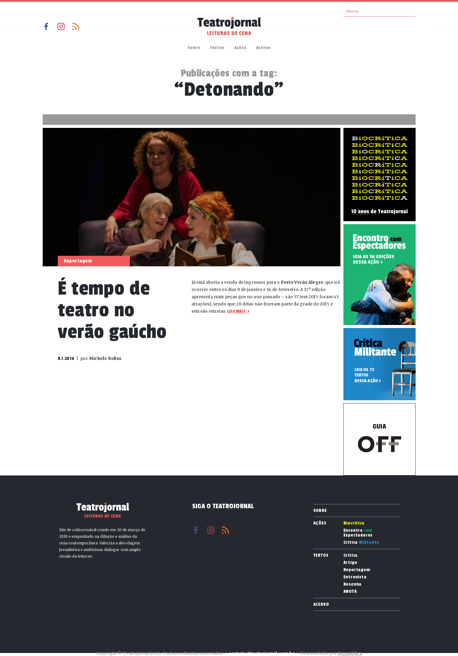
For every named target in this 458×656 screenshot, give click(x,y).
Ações (240, 47)
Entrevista (355, 577)
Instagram (61, 26)
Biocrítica (353, 523)
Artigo (350, 562)
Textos (217, 47)
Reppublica (350, 653)
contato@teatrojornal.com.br (261, 653)
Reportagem (356, 570)
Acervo (263, 47)
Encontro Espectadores (358, 533)
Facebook (46, 26)
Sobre (194, 47)
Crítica (361, 542)
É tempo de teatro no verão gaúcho (112, 310)
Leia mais (236, 311)
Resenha (352, 584)
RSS (75, 26)
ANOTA (350, 591)
